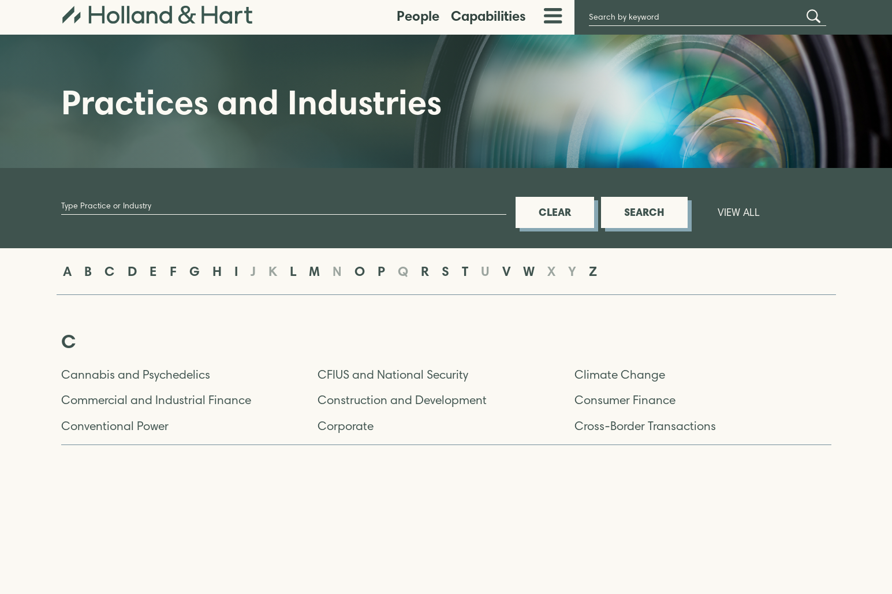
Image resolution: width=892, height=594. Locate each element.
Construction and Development (402, 400)
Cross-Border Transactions (645, 426)
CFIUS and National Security (393, 375)
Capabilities (488, 16)
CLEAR (555, 212)
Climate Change (619, 375)
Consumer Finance (624, 400)
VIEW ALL (739, 212)
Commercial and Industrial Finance (156, 400)
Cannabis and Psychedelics (135, 375)
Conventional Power (115, 426)
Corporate (346, 426)
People (418, 16)
